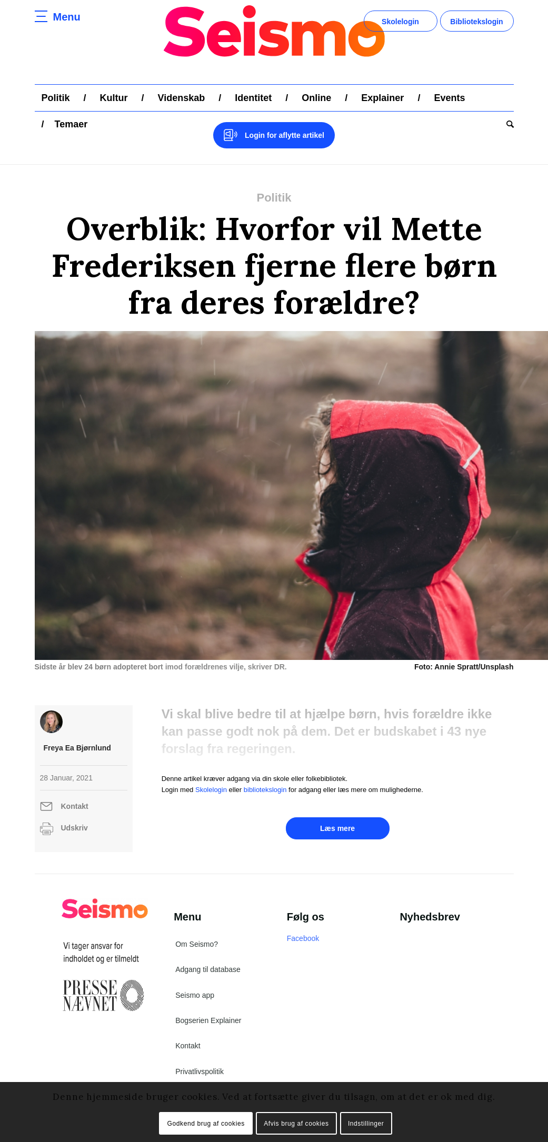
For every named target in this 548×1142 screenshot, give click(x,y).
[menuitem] (56, 98)
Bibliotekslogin (476, 21)
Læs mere (337, 828)
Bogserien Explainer (208, 1020)
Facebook (303, 938)
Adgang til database (208, 969)
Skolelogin (400, 21)
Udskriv (74, 828)
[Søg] (507, 124)
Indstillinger (366, 1123)
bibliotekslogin (265, 790)
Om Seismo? (196, 944)
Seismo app (194, 995)
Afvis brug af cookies (296, 1123)
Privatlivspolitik (199, 1071)
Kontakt (74, 806)
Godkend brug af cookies (206, 1123)
